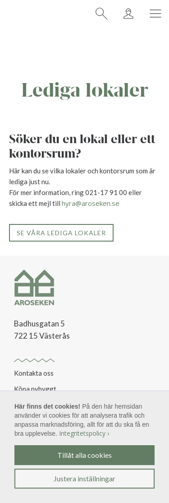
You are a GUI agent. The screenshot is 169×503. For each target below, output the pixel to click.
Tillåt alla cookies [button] (84, 455)
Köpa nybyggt (35, 389)
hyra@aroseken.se (90, 203)
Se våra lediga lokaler (61, 233)
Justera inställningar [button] (84, 478)
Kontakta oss (34, 373)
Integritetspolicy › (84, 433)
